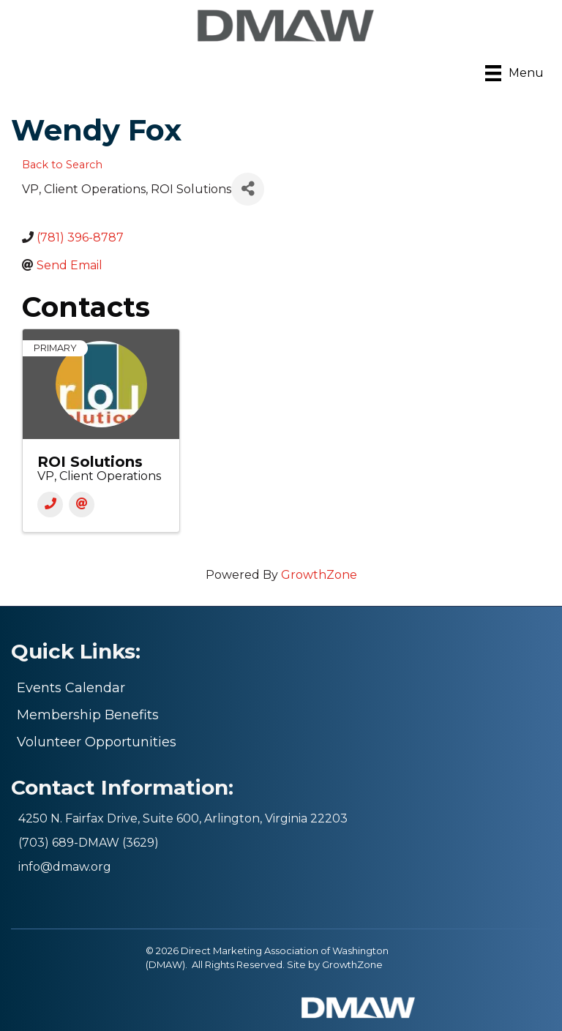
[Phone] (50, 504)
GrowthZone (319, 575)
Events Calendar (71, 688)
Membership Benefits (88, 715)
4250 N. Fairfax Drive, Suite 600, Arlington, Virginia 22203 (183, 818)
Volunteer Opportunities (96, 742)
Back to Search (62, 164)
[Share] (247, 189)
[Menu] (514, 73)
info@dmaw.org (64, 867)
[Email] (81, 504)
